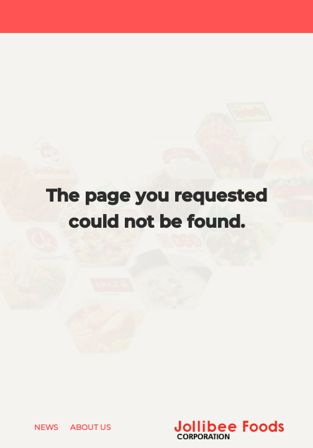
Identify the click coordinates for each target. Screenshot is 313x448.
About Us (90, 427)
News (46, 427)
